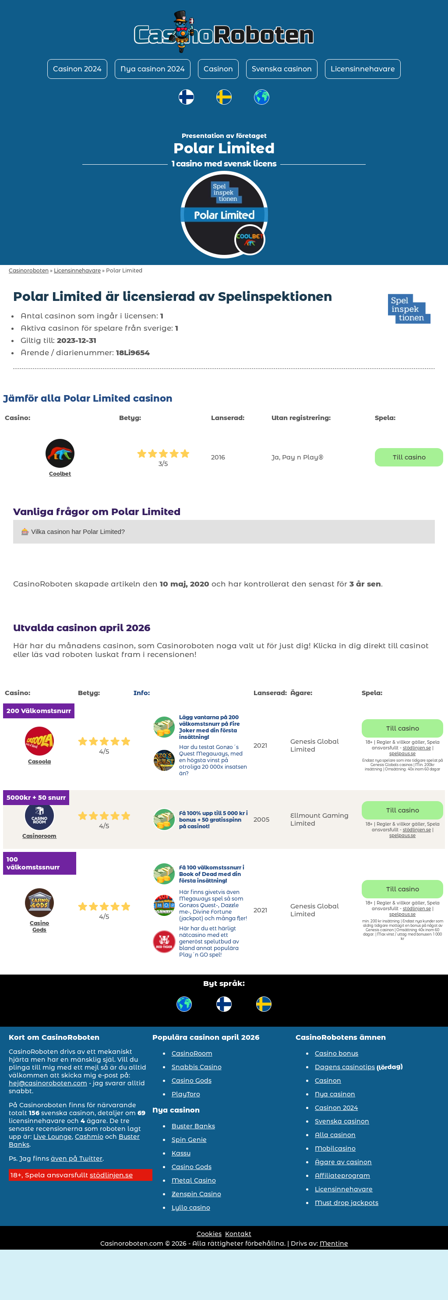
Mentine (334, 1243)
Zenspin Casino (196, 1194)
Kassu (181, 1153)
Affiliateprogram (342, 1176)
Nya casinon (335, 1094)
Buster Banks (193, 1126)
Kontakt (238, 1234)
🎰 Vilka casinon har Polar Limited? (73, 531)
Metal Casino (194, 1180)
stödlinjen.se (417, 748)
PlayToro (186, 1094)
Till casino (409, 457)
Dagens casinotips (345, 1067)
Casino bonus (336, 1053)
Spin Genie (189, 1140)
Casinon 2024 (77, 69)
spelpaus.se (402, 753)
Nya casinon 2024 (152, 69)
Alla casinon (335, 1135)
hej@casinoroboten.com (48, 1083)
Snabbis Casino (197, 1067)
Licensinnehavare (363, 69)
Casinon (218, 69)
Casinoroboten (29, 270)
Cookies (209, 1234)
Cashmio (89, 1137)
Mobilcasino (335, 1148)
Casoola (39, 761)
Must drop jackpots (346, 1203)
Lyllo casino (191, 1208)
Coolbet (60, 473)
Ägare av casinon (343, 1162)
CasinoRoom (192, 1053)
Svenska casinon (282, 69)
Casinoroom (39, 836)
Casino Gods (39, 926)
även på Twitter (76, 1158)
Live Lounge (52, 1137)
